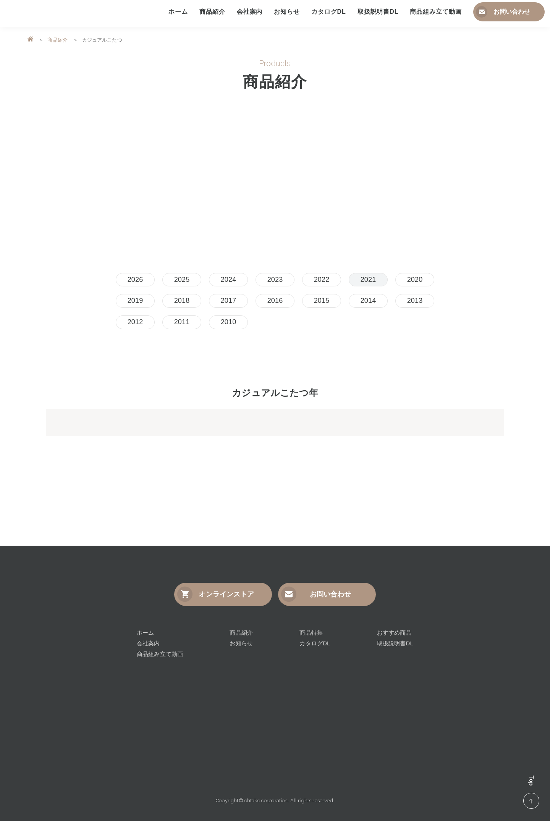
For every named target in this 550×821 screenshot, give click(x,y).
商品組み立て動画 (160, 654)
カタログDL (314, 643)
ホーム (145, 632)
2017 (228, 300)
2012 (135, 322)
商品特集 (311, 632)
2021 (368, 279)
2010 (228, 322)
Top (531, 791)
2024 (228, 279)
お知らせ (241, 643)
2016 (275, 300)
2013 (415, 300)
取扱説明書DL (395, 643)
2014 (368, 300)
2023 (275, 279)
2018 (182, 300)
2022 (322, 279)
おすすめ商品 (394, 632)
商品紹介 (57, 40)
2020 (415, 279)
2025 (182, 279)
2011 (182, 322)
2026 (135, 279)
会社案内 (148, 643)
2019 (135, 300)
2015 (322, 300)
